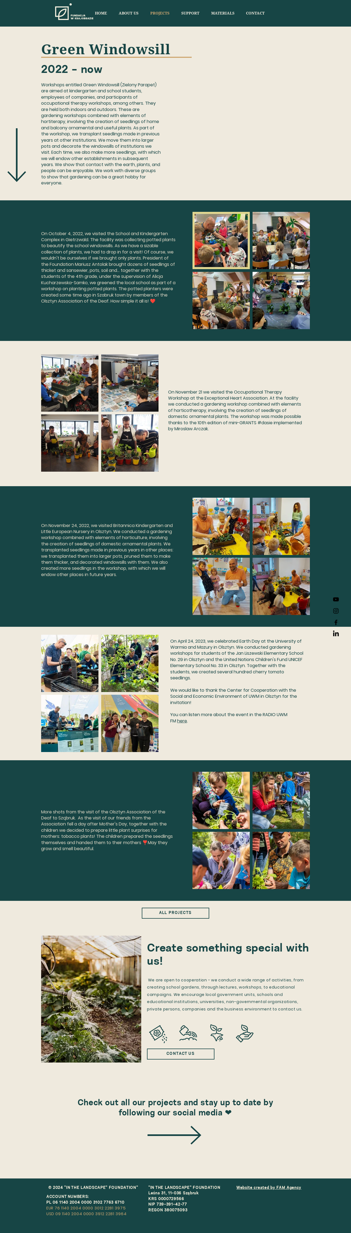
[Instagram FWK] (335, 610)
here (182, 721)
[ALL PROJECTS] (175, 913)
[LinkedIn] (335, 633)
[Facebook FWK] (335, 622)
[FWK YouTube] (335, 599)
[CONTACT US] (180, 1054)
